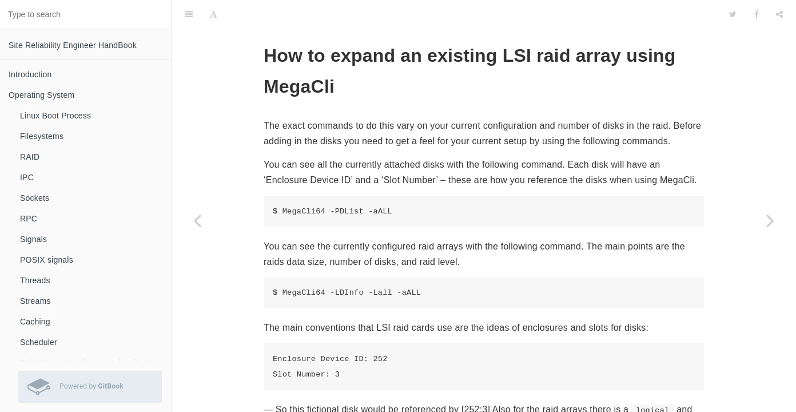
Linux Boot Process (55, 115)
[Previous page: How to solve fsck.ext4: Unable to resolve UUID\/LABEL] (197, 220)
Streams (35, 301)
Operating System (41, 95)
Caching (35, 321)
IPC (27, 177)
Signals (33, 239)
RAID (29, 156)
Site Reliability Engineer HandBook (73, 45)
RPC (28, 218)
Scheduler (38, 342)
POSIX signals (46, 259)
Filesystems (41, 136)
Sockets (34, 198)
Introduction (30, 74)
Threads (35, 280)
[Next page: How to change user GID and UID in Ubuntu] (770, 220)
